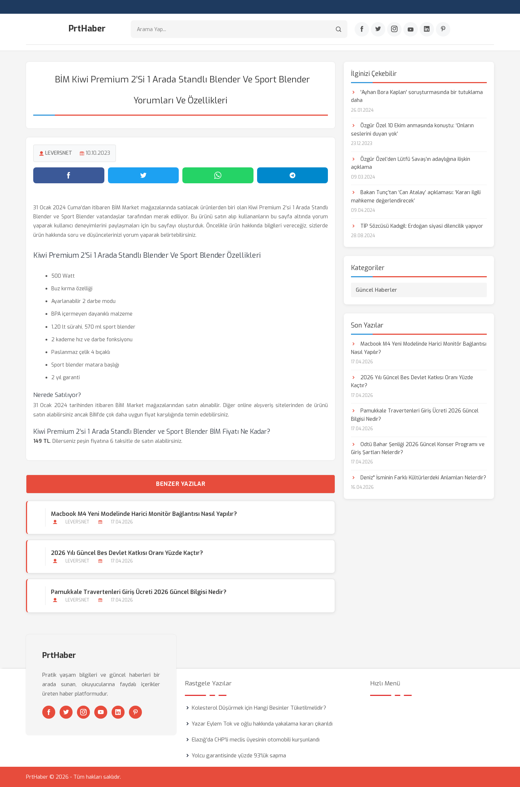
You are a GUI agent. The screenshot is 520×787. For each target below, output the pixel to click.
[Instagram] (394, 29)
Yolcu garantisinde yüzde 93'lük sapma (239, 755)
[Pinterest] (443, 29)
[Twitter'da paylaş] (143, 175)
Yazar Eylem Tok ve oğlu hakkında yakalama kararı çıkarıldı (262, 723)
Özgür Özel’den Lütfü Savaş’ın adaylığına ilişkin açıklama (410, 163)
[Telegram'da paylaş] (292, 175)
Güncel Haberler (376, 290)
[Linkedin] (427, 29)
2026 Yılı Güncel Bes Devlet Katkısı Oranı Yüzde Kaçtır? (127, 553)
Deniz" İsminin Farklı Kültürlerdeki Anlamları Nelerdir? (418, 477)
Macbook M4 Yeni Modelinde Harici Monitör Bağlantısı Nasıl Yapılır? (144, 514)
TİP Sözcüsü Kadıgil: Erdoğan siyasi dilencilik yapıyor (417, 226)
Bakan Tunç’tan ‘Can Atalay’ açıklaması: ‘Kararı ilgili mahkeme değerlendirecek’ (416, 196)
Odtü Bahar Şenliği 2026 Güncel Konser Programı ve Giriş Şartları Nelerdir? (418, 448)
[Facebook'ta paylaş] (68, 175)
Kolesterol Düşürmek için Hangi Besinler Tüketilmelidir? (259, 707)
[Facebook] (362, 29)
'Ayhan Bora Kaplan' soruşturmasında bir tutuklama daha (417, 96)
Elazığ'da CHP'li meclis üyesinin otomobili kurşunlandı (256, 739)
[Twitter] (378, 29)
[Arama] (338, 29)
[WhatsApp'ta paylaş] (218, 175)
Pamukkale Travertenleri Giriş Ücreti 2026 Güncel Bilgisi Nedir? (138, 592)
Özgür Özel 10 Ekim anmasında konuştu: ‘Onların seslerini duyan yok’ (412, 129)
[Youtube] (410, 29)
